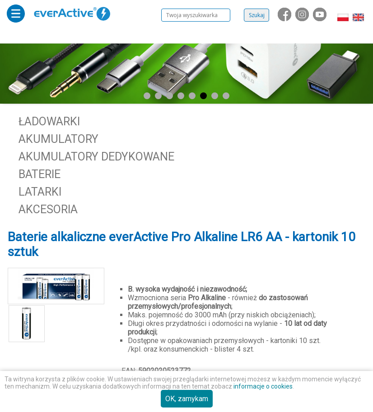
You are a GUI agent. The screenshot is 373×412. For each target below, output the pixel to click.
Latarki (40, 191)
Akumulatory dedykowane (96, 156)
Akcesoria (48, 209)
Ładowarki (49, 121)
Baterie (40, 174)
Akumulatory (58, 139)
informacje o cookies (263, 386)
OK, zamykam (186, 398)
